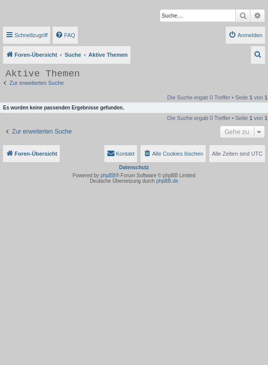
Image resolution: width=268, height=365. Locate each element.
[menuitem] (65, 35)
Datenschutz (134, 167)
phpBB (107, 175)
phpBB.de (167, 181)
